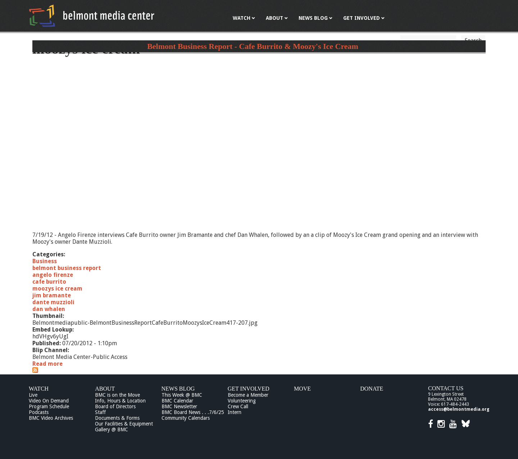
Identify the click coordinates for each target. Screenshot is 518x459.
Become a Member (248, 395)
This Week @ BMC (182, 395)
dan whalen (48, 309)
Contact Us (445, 388)
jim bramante (51, 295)
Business (44, 261)
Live (33, 395)
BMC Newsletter (179, 406)
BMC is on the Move (117, 395)
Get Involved (248, 389)
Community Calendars (186, 418)
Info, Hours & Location (120, 401)
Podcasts (39, 412)
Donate (371, 389)
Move (302, 389)
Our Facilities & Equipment (124, 424)
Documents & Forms (117, 418)
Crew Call (238, 406)
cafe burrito (49, 281)
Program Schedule (49, 406)
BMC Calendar (177, 401)
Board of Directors (115, 406)
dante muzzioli (53, 302)
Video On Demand (49, 401)
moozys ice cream (57, 288)
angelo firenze (52, 274)
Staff (100, 412)
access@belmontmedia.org (458, 409)
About (105, 389)
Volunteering (242, 401)
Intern (234, 412)
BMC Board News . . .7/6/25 (193, 412)
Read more (47, 363)
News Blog (178, 389)
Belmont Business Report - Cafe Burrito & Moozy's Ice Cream (252, 46)
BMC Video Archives (51, 418)
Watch (39, 389)
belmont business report (66, 268)
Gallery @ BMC (111, 429)
